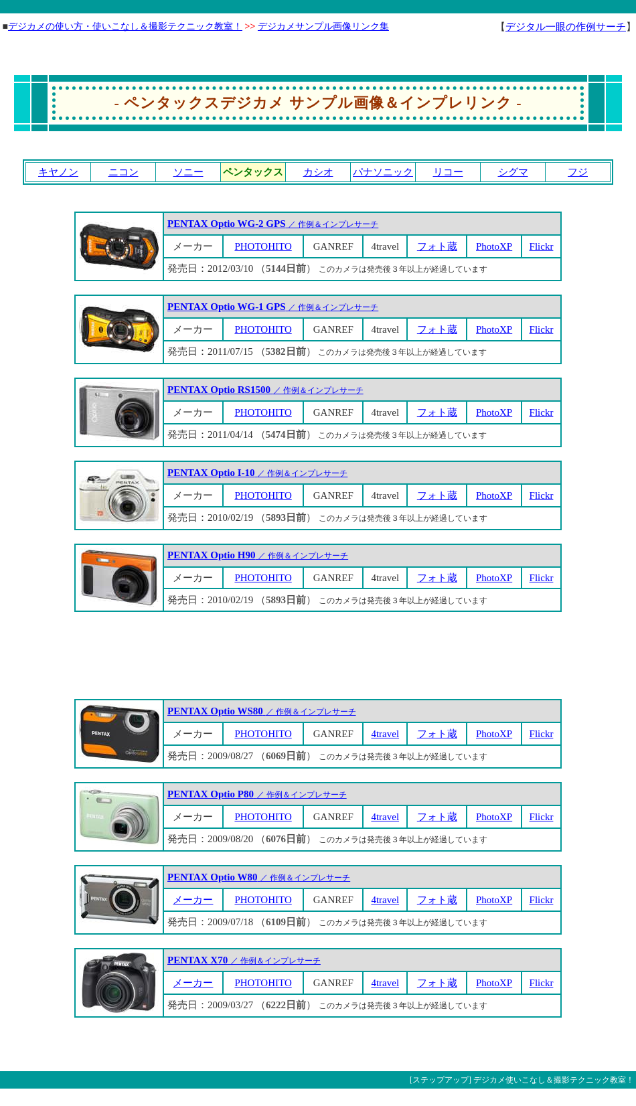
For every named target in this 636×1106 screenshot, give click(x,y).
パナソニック (383, 172)
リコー (448, 172)
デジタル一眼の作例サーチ (565, 26)
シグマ (513, 172)
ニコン (123, 172)
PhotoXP (494, 246)
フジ (578, 172)
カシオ (318, 172)
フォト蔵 (437, 246)
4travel (385, 733)
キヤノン (58, 172)
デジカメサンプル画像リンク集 (323, 26)
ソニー (188, 172)
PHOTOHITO (262, 246)
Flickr (542, 246)
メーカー (193, 899)
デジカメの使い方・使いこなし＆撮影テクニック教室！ (125, 26)
